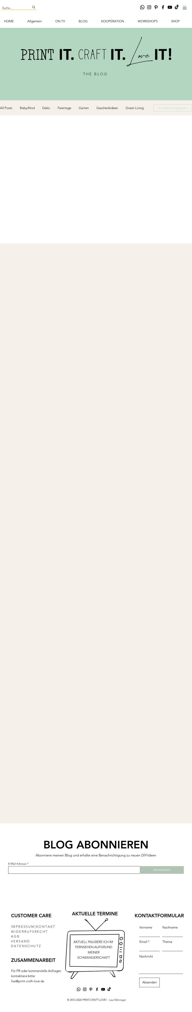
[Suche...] (13, 8)
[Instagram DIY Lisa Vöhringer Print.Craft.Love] (149, 7)
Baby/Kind (27, 108)
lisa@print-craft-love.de (27, 981)
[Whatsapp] (142, 7)
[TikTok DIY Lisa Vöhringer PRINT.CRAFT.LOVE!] (176, 7)
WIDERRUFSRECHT (29, 931)
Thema (167, 941)
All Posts (6, 108)
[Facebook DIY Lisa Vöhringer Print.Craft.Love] (163, 7)
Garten (84, 108)
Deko (46, 108)
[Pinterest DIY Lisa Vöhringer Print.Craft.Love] (156, 7)
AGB (15, 936)
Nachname (170, 927)
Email (143, 941)
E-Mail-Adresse (17, 863)
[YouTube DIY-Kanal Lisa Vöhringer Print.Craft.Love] (169, 7)
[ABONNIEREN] (162, 870)
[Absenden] (149, 982)
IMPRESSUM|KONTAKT (33, 926)
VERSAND (20, 941)
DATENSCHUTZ (26, 946)
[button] (184, 7)
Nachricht (146, 956)
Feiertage (64, 108)
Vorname (145, 927)
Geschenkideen (107, 108)
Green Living (135, 108)
